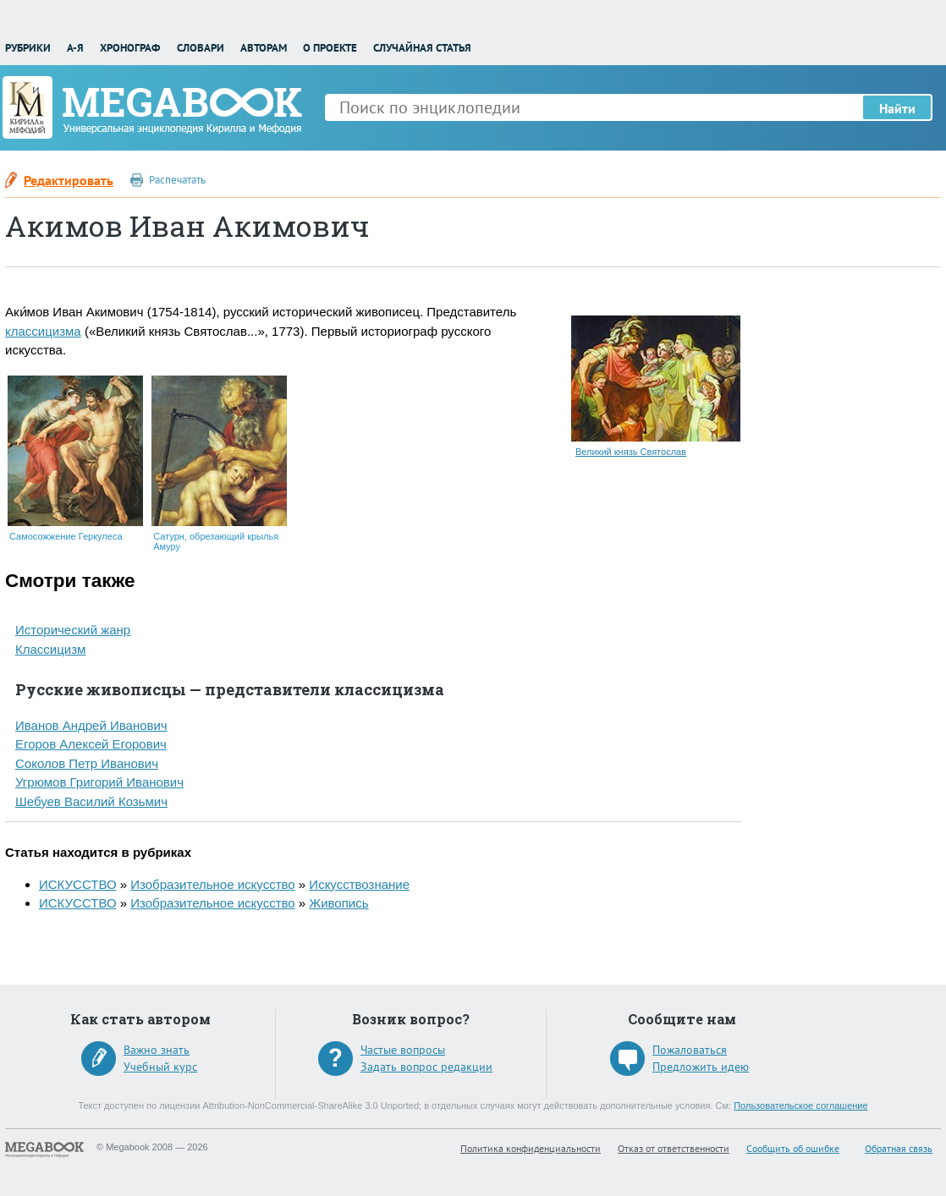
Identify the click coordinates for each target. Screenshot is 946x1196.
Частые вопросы (402, 1049)
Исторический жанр (72, 630)
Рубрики (28, 48)
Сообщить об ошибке (792, 1148)
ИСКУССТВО (78, 884)
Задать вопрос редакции (426, 1066)
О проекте (330, 48)
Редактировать (68, 180)
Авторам (263, 48)
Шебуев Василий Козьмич (91, 801)
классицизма (43, 331)
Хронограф (130, 48)
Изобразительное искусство (212, 884)
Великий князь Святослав (630, 452)
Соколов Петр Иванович (86, 763)
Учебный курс (160, 1066)
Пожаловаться (689, 1049)
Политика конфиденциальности (530, 1148)
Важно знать (157, 1049)
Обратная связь (898, 1148)
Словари (200, 48)
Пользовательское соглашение (800, 1105)
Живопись (338, 903)
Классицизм (50, 649)
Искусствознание (359, 884)
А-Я (75, 48)
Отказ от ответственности (673, 1148)
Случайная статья (422, 48)
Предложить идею (700, 1066)
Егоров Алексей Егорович (91, 744)
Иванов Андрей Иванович (91, 725)
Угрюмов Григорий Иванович (99, 782)
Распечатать (177, 180)
